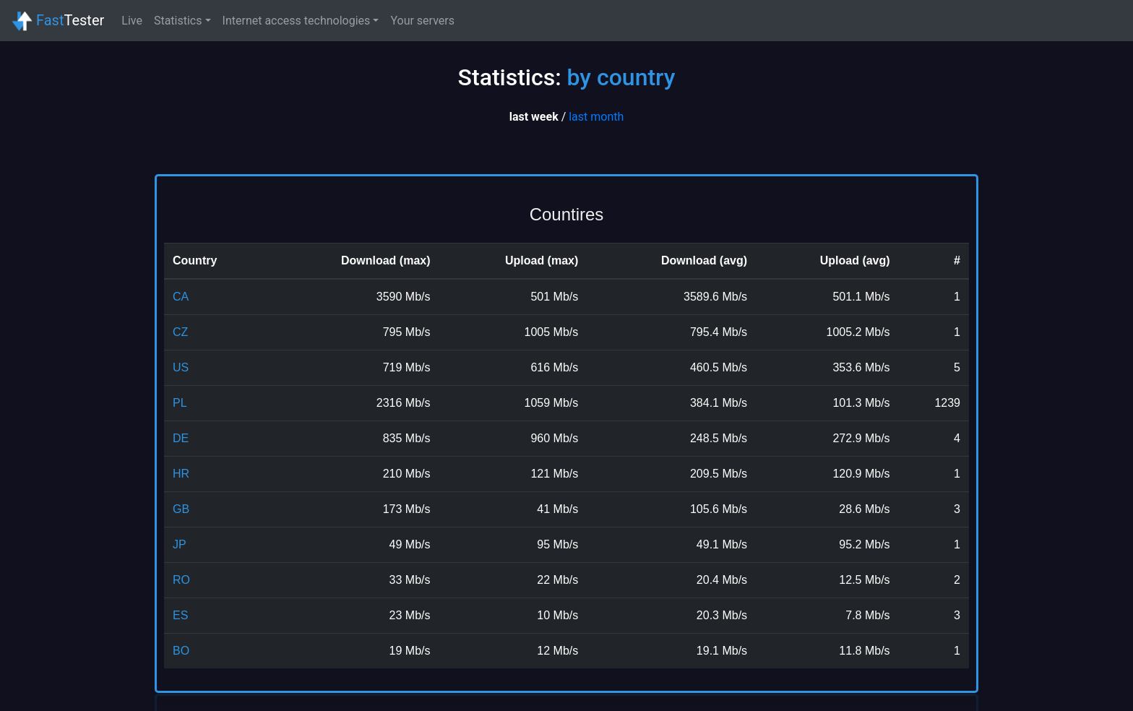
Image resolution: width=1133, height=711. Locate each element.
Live (131, 20)
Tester (58, 21)
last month (596, 117)
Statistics (178, 20)
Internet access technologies (297, 20)
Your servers (422, 20)
